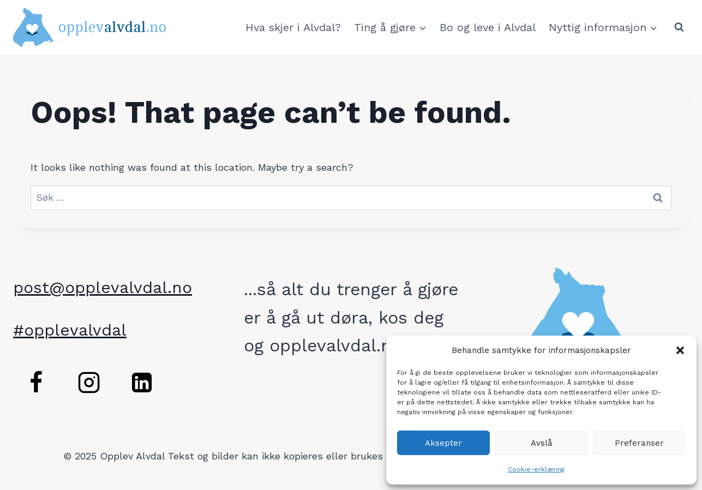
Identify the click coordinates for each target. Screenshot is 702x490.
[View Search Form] (679, 27)
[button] (680, 350)
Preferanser (639, 443)
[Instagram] (89, 382)
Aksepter (443, 443)
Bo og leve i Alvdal (488, 27)
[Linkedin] (142, 382)
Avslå (542, 443)
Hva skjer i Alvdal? (293, 27)
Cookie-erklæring (536, 469)
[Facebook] (36, 382)
